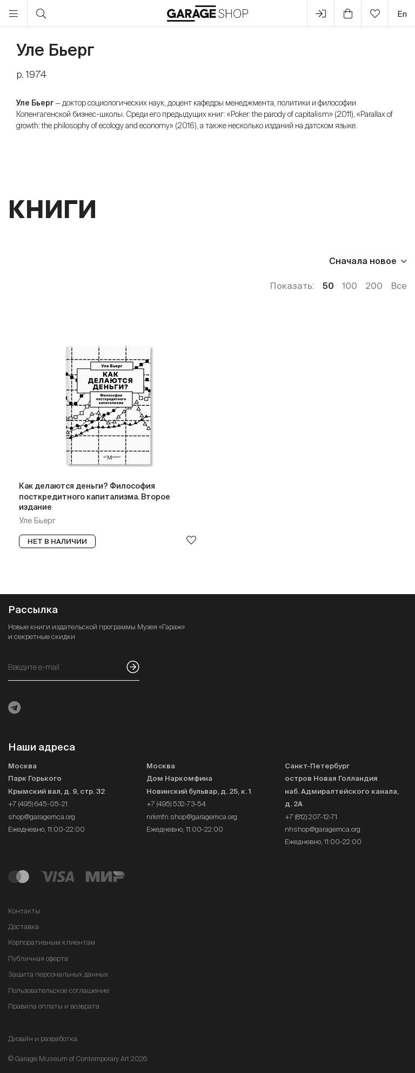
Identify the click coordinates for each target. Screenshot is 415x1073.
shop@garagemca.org (41, 817)
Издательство (85, 261)
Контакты (24, 911)
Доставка (23, 927)
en (402, 13)
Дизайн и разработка (42, 1039)
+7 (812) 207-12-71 (311, 817)
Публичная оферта (38, 958)
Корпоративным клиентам (51, 942)
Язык (151, 261)
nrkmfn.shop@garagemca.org (191, 817)
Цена (19, 261)
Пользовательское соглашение (58, 990)
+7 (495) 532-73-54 (176, 804)
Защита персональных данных (58, 974)
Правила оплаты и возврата (53, 1006)
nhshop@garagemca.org (322, 829)
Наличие (204, 261)
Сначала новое (363, 261)
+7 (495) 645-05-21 (38, 804)
